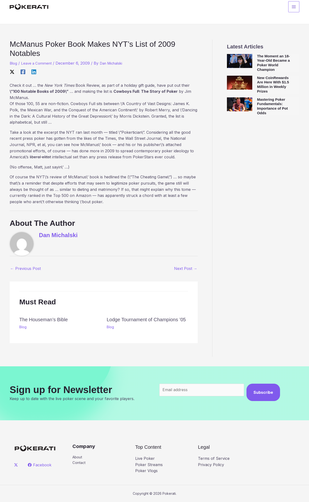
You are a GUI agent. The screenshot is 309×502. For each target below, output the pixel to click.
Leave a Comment (38, 63)
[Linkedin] (33, 71)
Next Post (185, 268)
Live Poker (145, 458)
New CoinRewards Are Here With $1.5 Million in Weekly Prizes (273, 84)
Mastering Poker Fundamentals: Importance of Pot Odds (272, 106)
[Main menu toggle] (293, 7)
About (78, 457)
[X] (12, 71)
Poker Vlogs (146, 470)
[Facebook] (23, 71)
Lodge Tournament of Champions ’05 (146, 319)
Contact (79, 463)
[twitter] (17, 465)
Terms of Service (214, 458)
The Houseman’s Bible (43, 319)
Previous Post (25, 268)
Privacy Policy (211, 464)
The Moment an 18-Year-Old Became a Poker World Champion (273, 63)
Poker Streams (149, 464)
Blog (14, 63)
